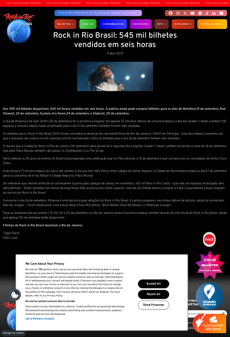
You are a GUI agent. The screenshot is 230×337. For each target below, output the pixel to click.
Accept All (153, 284)
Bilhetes (65, 24)
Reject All (153, 294)
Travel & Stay (212, 24)
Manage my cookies (13, 333)
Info (161, 24)
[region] (102, 292)
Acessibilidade (113, 24)
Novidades (141, 24)
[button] (15, 295)
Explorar (183, 24)
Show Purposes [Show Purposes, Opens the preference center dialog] (153, 305)
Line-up (88, 24)
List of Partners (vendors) (39, 318)
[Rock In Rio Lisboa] (19, 29)
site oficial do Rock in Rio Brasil (196, 188)
